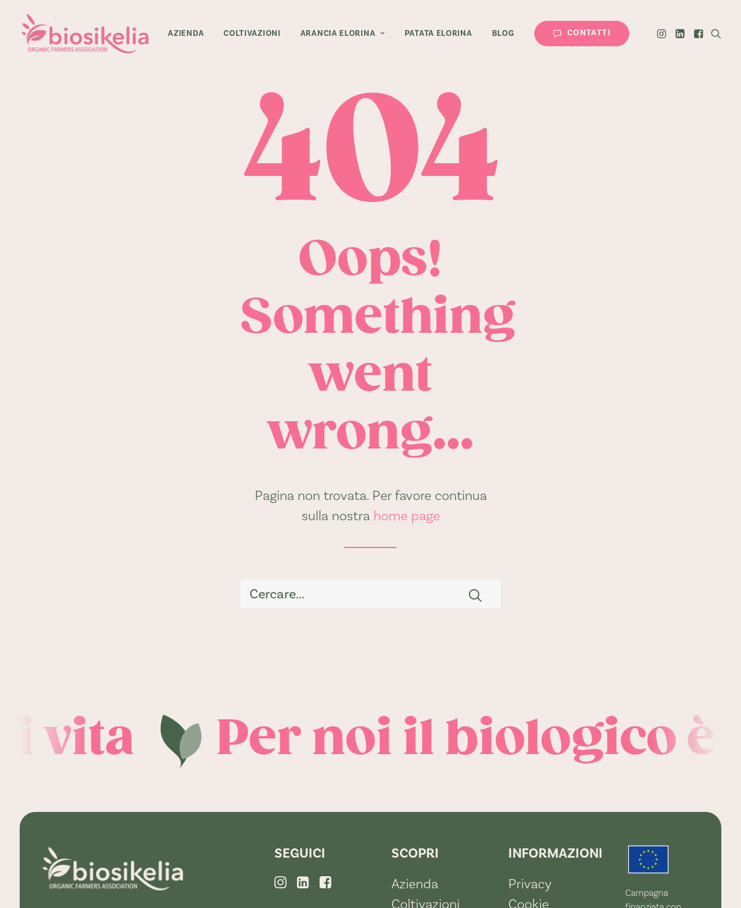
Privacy (530, 884)
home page (406, 516)
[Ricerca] (370, 593)
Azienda (186, 33)
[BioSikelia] (85, 33)
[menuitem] (186, 33)
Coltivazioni (251, 33)
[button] (662, 33)
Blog (503, 33)
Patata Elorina (438, 33)
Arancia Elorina (342, 33)
